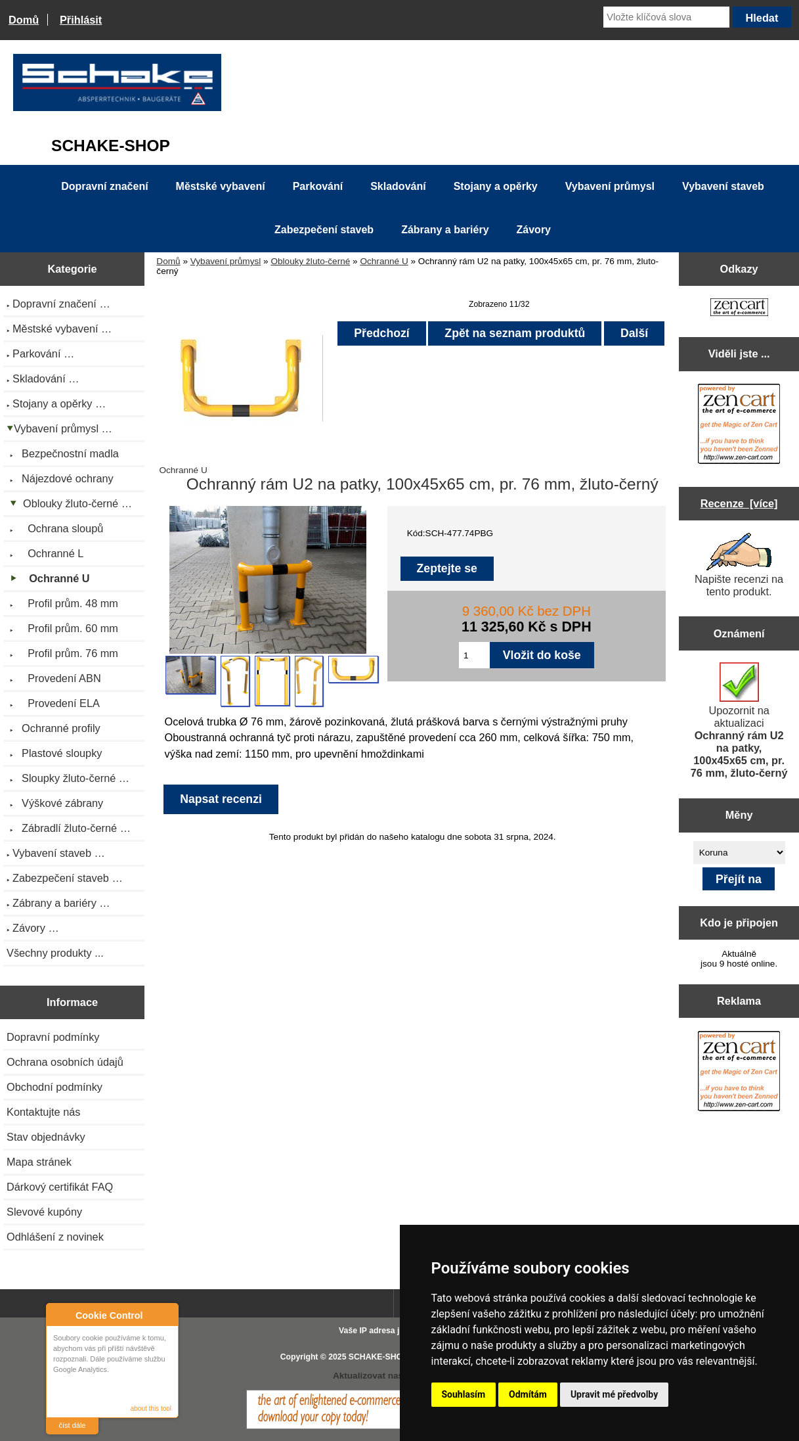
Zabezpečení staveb (324, 229)
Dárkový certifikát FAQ (60, 1187)
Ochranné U (384, 261)
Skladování (397, 186)
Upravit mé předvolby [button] (614, 1394)
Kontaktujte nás (43, 1112)
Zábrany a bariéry (444, 229)
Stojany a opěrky (496, 186)
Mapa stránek (39, 1162)
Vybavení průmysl (225, 261)
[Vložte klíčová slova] (666, 17)
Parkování (318, 186)
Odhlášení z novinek (55, 1237)
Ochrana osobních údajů (65, 1062)
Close (166, 1315)
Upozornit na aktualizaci (739, 720)
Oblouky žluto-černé (310, 261)
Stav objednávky (46, 1137)
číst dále (72, 1425)
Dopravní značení (104, 186)
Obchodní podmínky (54, 1087)
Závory (534, 229)
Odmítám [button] (528, 1394)
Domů (24, 20)
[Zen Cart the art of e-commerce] (739, 308)
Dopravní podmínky (53, 1037)
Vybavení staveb (723, 186)
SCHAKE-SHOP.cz (383, 1356)
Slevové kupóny (44, 1212)
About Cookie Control (60, 1315)
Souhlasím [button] (464, 1394)
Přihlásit (81, 20)
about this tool (151, 1408)
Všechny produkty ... (55, 953)
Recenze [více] (739, 503)
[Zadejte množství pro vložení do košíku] (474, 655)
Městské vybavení (220, 186)
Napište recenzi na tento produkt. (739, 565)
